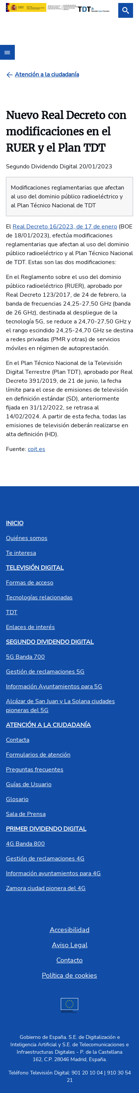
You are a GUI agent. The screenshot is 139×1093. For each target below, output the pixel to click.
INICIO (14, 523)
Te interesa (21, 553)
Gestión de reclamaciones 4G (45, 859)
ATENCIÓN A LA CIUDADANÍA (48, 725)
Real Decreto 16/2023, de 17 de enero (65, 227)
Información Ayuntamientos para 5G (54, 686)
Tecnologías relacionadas (39, 597)
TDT (11, 612)
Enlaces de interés (30, 627)
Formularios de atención (38, 755)
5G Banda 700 (25, 657)
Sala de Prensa (26, 814)
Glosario (17, 799)
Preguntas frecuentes (34, 770)
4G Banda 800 (25, 844)
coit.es (36, 449)
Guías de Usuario (29, 784)
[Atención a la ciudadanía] (47, 74)
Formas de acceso (29, 583)
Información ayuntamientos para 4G (53, 873)
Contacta (17, 740)
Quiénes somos (26, 538)
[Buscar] (125, 10)
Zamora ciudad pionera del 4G (46, 888)
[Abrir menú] (7, 52)
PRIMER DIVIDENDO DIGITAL (46, 829)
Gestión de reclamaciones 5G (45, 672)
